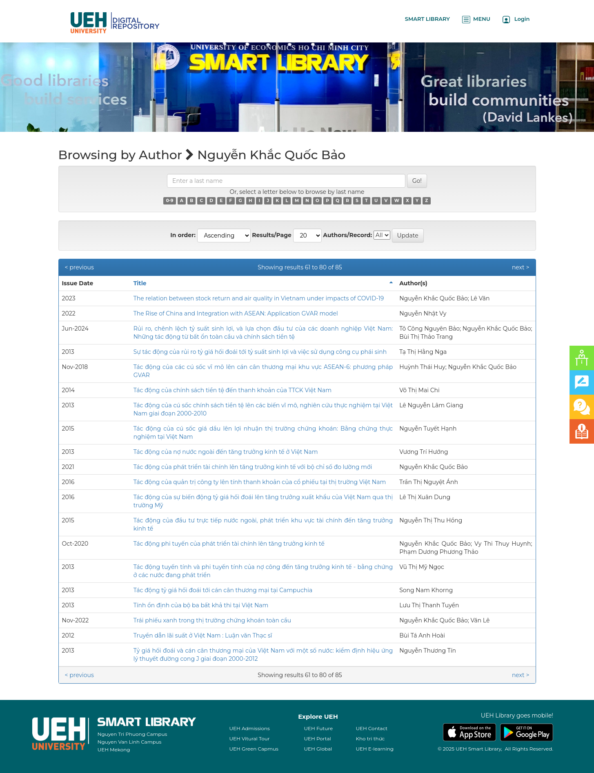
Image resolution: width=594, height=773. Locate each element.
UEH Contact (371, 728)
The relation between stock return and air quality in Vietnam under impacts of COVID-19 (258, 298)
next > (520, 267)
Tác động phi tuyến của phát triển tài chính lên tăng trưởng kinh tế (229, 543)
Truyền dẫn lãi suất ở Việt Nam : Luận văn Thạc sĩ (202, 635)
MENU (476, 19)
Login (516, 19)
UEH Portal (317, 738)
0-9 (170, 200)
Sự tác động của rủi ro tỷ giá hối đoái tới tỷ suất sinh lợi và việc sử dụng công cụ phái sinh (260, 351)
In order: (183, 235)
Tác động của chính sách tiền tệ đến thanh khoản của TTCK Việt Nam (232, 390)
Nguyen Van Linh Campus (130, 742)
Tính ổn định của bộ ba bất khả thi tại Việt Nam (201, 605)
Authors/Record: (347, 235)
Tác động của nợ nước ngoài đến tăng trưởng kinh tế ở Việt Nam (225, 451)
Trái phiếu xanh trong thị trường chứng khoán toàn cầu (212, 620)
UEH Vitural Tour (249, 738)
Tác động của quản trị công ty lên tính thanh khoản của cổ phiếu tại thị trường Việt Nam (259, 482)
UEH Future (318, 728)
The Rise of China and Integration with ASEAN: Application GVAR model (235, 313)
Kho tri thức (370, 738)
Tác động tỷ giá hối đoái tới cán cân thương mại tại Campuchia (223, 590)
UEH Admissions (249, 728)
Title (140, 283)
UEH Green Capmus (253, 749)
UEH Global (318, 749)
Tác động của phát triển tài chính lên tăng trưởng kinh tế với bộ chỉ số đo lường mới (252, 467)
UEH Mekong (114, 749)
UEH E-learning (375, 749)
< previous (79, 267)
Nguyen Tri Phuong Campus (132, 734)
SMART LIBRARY (427, 19)
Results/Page (271, 235)
